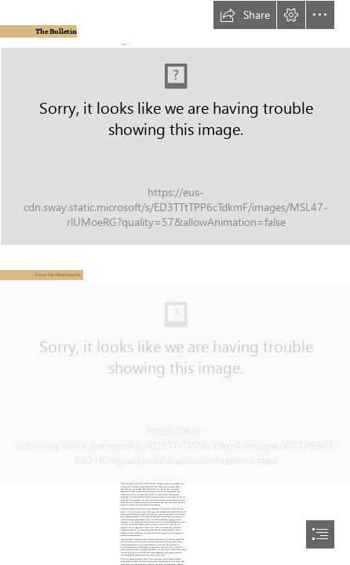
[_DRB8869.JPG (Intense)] (175, 384)
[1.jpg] (175, 145)
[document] (175, 282)
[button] (244, 15)
